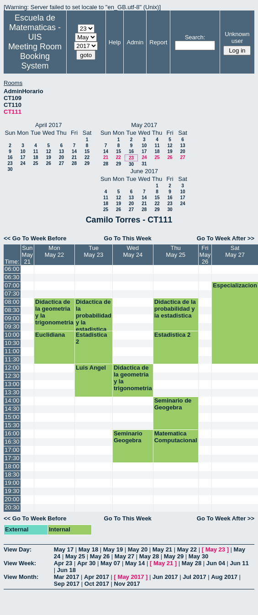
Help (115, 42)
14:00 (12, 400)
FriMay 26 (205, 254)
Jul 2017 (194, 576)
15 (87, 151)
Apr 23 (63, 563)
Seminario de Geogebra (173, 404)
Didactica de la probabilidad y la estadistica (93, 314)
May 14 (135, 563)
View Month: (21, 576)
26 (48, 163)
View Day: (18, 549)
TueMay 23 (94, 251)
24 (22, 163)
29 (87, 163)
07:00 (12, 285)
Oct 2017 (96, 583)
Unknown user (237, 37)
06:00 (12, 268)
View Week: (20, 563)
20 (61, 157)
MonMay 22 (54, 251)
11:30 (12, 359)
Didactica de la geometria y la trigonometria (54, 312)
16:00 (12, 433)
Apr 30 (86, 563)
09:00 (12, 318)
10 (22, 151)
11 (35, 151)
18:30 (12, 474)
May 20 (137, 549)
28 (74, 163)
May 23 (215, 549)
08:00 (12, 301)
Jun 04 (215, 563)
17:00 (12, 449)
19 (48, 157)
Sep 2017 (66, 583)
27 (61, 163)
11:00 (12, 351)
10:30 (12, 342)
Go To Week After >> (225, 238)
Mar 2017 (66, 576)
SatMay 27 (235, 251)
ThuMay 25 (175, 251)
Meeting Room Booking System (35, 56)
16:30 (12, 441)
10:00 (12, 334)
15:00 (12, 417)
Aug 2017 (224, 576)
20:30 (12, 507)
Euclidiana (50, 334)
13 (61, 151)
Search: (195, 37)
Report (158, 42)
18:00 (12, 466)
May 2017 (131, 576)
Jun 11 (239, 563)
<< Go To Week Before (35, 238)
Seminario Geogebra (128, 437)
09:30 (12, 326)
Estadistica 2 (91, 338)
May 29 (174, 556)
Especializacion (235, 285)
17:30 (12, 458)
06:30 (12, 277)
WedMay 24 (132, 251)
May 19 (113, 549)
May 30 (198, 556)
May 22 (187, 549)
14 (74, 151)
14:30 (12, 408)
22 (87, 157)
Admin (134, 42)
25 (35, 163)
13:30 (12, 392)
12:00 (12, 367)
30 (9, 169)
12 (48, 151)
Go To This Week (128, 238)
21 (74, 157)
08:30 (12, 310)
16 (9, 157)
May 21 (162, 549)
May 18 (88, 549)
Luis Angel (91, 367)
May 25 (75, 556)
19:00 (12, 482)
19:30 (12, 491)
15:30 (12, 425)
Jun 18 (66, 570)
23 (9, 163)
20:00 (12, 499)
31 (144, 163)
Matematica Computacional (175, 437)
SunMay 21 (27, 254)
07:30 (12, 293)
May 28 (149, 556)
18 (35, 157)
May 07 (110, 563)
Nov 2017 (127, 583)
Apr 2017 (96, 576)
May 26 (100, 556)
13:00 (12, 384)
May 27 (124, 556)
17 (22, 157)
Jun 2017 (165, 576)
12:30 (12, 375)
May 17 (64, 549)
